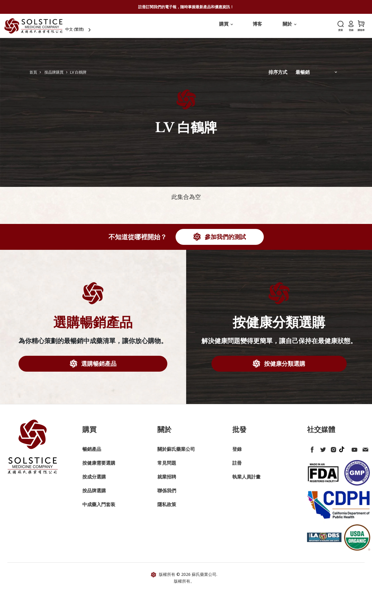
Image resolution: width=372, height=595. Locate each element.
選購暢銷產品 (98, 367)
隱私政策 (166, 508)
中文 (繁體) (86, 28)
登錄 (237, 452)
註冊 (237, 466)
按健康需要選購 (98, 466)
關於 (289, 27)
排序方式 (277, 76)
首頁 (33, 76)
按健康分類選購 (284, 367)
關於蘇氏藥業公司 (176, 452)
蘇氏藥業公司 (204, 578)
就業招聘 (166, 480)
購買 (226, 27)
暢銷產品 (91, 452)
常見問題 (166, 466)
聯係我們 (166, 494)
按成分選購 (94, 480)
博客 (257, 27)
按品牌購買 (54, 76)
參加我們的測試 (224, 241)
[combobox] (90, 28)
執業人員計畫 (246, 480)
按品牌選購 (94, 494)
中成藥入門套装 (98, 508)
